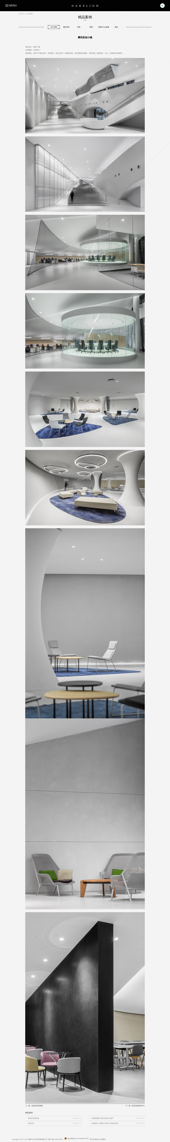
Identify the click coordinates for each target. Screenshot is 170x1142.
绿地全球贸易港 (33, 1118)
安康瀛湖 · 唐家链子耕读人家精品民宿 (104, 1123)
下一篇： (135, 1106)
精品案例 (22, 14)
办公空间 (29, 14)
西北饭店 (31, 1123)
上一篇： (34, 1106)
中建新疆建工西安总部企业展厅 (102, 1118)
